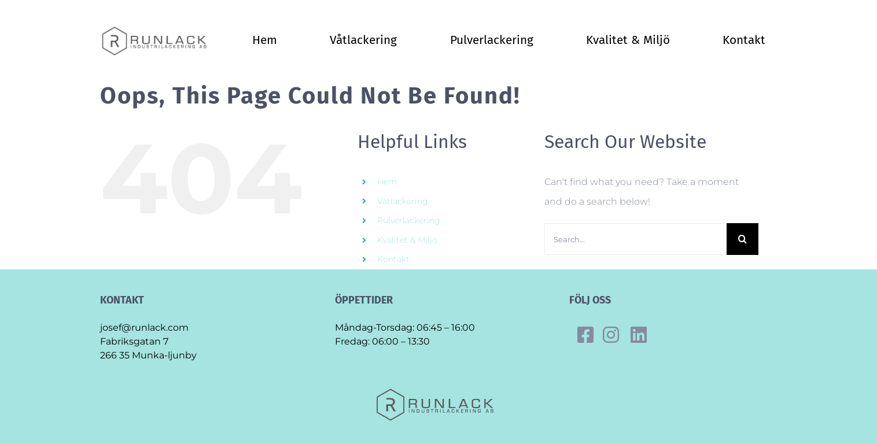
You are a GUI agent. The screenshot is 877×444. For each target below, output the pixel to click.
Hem (387, 181)
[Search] (742, 239)
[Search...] (635, 239)
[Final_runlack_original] (157, 29)
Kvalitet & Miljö (407, 240)
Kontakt (393, 259)
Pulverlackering (408, 220)
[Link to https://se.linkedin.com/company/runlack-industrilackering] (639, 334)
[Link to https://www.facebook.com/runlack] (585, 334)
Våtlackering (402, 201)
